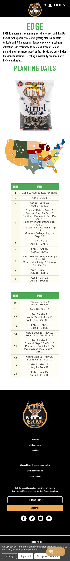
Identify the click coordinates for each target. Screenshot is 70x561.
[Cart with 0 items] (64, 5)
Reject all (25, 556)
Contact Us (35, 439)
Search (45, 5)
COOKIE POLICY (36, 542)
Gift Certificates (35, 445)
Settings (9, 556)
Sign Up (57, 5)
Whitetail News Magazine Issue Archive (35, 465)
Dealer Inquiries (35, 476)
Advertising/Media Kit (35, 470)
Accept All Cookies (47, 556)
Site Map (35, 450)
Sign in (50, 5)
